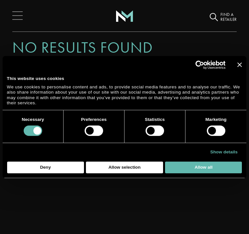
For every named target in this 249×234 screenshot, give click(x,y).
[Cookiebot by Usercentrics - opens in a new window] (197, 64)
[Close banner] (239, 64)
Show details (224, 152)
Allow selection (125, 167)
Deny (45, 167)
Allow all (203, 167)
